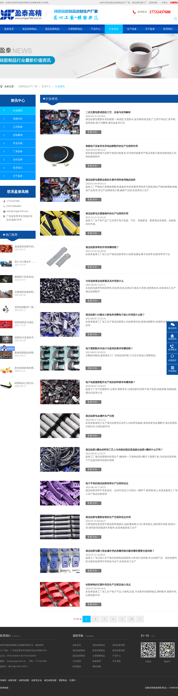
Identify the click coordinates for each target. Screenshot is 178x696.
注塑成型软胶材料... (25, 292)
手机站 (164, 2)
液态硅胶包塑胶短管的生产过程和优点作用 (108, 517)
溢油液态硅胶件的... (25, 246)
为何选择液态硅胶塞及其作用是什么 (105, 281)
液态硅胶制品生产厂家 (120, 2)
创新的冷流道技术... (25, 337)
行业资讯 (114, 29)
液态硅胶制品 (29, 29)
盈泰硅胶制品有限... (25, 352)
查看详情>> (93, 132)
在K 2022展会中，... (25, 261)
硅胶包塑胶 (24, 680)
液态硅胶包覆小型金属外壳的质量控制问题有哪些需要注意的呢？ (120, 551)
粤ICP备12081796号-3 (18, 666)
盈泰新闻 (97, 661)
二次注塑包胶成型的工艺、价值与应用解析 (108, 112)
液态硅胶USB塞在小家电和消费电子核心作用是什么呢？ (115, 314)
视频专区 (18, 118)
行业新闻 (77, 661)
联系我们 (168, 29)
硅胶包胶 (12, 680)
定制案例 (18, 135)
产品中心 (95, 29)
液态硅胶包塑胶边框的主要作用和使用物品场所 (110, 179)
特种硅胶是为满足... (25, 322)
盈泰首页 (9, 29)
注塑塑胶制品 (75, 29)
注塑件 (72, 680)
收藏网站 (174, 2)
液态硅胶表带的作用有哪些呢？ (102, 247)
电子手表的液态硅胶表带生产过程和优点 (107, 483)
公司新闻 (18, 127)
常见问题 (18, 143)
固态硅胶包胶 (118, 650)
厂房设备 (18, 151)
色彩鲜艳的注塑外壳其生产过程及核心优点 (108, 584)
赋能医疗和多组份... (25, 277)
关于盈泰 (150, 29)
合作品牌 (18, 159)
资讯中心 (46, 86)
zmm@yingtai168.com (17, 211)
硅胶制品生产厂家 (27, 86)
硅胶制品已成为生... (25, 383)
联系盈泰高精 (17, 192)
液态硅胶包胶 (118, 645)
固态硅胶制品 (52, 29)
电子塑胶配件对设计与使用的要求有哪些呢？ (109, 348)
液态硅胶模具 (79, 650)
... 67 (131, 619)
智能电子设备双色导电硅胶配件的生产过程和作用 (112, 146)
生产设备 (132, 29)
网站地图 (97, 666)
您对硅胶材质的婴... (25, 368)
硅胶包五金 (36, 680)
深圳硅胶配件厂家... (25, 307)
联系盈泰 (77, 666)
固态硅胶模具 (79, 656)
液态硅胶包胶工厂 (139, 2)
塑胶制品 (63, 680)
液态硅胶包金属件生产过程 (100, 416)
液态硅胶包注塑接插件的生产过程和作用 (107, 213)
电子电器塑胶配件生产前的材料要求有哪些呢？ (110, 382)
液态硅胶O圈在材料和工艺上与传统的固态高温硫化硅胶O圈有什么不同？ (124, 449)
